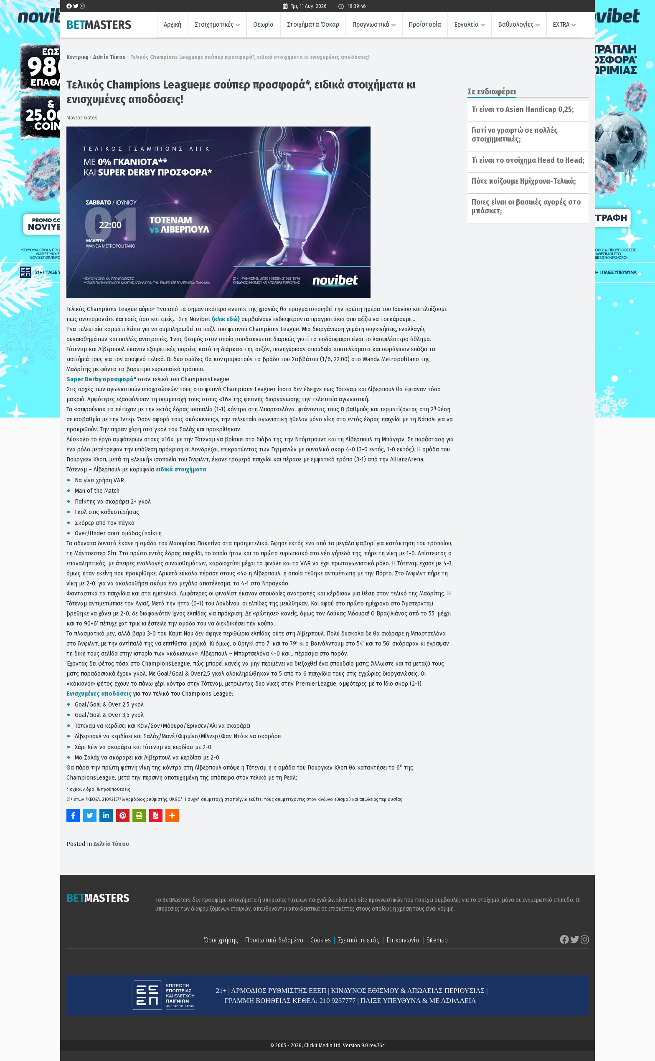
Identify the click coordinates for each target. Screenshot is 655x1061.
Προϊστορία (425, 24)
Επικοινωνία (402, 940)
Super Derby (100, 379)
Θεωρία (263, 24)
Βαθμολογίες (515, 24)
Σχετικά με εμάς (358, 940)
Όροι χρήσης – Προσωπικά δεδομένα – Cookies (267, 940)
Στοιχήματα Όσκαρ (313, 24)
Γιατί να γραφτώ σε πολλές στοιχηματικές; (515, 135)
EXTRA (561, 24)
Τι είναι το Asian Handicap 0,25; (523, 109)
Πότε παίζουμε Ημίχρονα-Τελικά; (524, 181)
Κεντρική (77, 57)
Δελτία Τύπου (109, 57)
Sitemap (437, 940)
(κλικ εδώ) (226, 319)
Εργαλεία (466, 24)
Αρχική (172, 24)
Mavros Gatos (81, 117)
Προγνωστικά (371, 24)
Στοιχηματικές (214, 24)
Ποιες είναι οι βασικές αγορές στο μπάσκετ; (526, 207)
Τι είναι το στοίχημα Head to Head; (528, 160)
